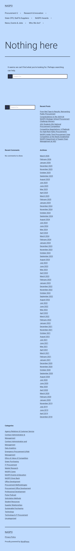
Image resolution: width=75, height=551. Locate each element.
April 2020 (44, 390)
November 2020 (46, 367)
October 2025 (45, 173)
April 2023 (44, 273)
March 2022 (44, 316)
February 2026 (45, 159)
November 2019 (46, 403)
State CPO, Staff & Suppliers (17, 18)
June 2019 (44, 410)
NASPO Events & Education (15, 475)
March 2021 (44, 353)
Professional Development (15, 492)
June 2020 (44, 383)
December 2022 (46, 286)
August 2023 (45, 260)
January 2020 (45, 400)
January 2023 (45, 283)
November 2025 (46, 169)
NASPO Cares (10, 472)
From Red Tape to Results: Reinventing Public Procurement (55, 113)
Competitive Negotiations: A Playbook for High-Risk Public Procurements (54, 130)
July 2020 (44, 380)
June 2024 (44, 226)
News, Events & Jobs (14, 23)
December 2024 (46, 206)
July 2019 (44, 407)
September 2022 (46, 296)
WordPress (25, 542)
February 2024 (45, 240)
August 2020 (45, 377)
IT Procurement (11, 465)
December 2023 (46, 246)
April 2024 (44, 233)
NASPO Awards (42, 18)
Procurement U (11, 13)
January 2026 (45, 163)
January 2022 (45, 323)
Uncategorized (10, 518)
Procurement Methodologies (16, 485)
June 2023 (44, 266)
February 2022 (45, 320)
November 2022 (46, 290)
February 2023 (45, 280)
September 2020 (46, 373)
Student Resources (12, 502)
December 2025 (46, 166)
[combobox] (37, 76)
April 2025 (44, 193)
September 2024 (46, 216)
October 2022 (45, 293)
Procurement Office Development (18, 488)
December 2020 (46, 363)
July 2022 (44, 303)
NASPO (9, 5)
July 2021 (44, 340)
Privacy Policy (10, 537)
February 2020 (45, 397)
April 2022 (44, 313)
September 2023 (46, 256)
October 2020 (45, 370)
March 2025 (44, 196)
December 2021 (46, 326)
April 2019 (44, 413)
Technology (9, 512)
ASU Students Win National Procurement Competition (50, 125)
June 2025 (44, 186)
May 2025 (44, 189)
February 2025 (45, 199)
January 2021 (45, 360)
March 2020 (44, 393)
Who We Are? (35, 23)
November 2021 (46, 330)
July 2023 (44, 263)
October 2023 (45, 253)
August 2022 (45, 300)
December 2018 (46, 417)
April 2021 (44, 350)
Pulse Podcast (10, 495)
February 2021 (45, 357)
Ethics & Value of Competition (16, 458)
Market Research (11, 468)
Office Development (12, 482)
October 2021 (45, 333)
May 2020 (44, 387)
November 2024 (46, 209)
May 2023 (44, 270)
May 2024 (44, 230)
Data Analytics (10, 448)
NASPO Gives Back (12, 478)
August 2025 (45, 179)
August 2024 (45, 219)
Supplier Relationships (13, 505)
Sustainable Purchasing (14, 508)
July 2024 (44, 223)
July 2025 (44, 183)
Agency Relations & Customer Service (19, 431)
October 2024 (45, 213)
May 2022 (44, 310)
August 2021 (45, 337)
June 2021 (44, 343)
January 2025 (45, 203)
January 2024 (45, 243)
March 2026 (44, 156)
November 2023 (46, 250)
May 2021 (44, 347)
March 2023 (44, 276)
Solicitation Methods (13, 498)
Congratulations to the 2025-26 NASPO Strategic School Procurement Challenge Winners (54, 119)
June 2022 (44, 306)
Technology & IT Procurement (16, 515)
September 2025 (46, 176)
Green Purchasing (12, 462)
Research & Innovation (33, 13)
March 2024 (44, 236)
